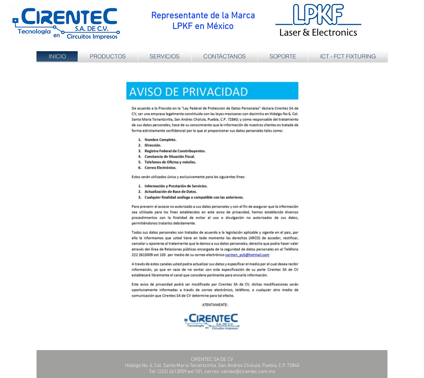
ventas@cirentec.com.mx (248, 372)
